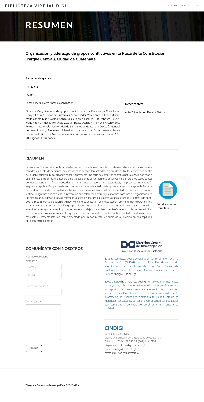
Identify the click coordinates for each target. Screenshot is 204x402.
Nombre (31, 261)
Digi (197, 5)
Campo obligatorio (37, 256)
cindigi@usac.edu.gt (124, 273)
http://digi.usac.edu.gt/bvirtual (122, 352)
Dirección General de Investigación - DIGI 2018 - (52, 385)
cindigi (185, 5)
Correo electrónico (37, 286)
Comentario (33, 301)
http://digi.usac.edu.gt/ (134, 281)
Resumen (172, 5)
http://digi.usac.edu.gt (132, 345)
